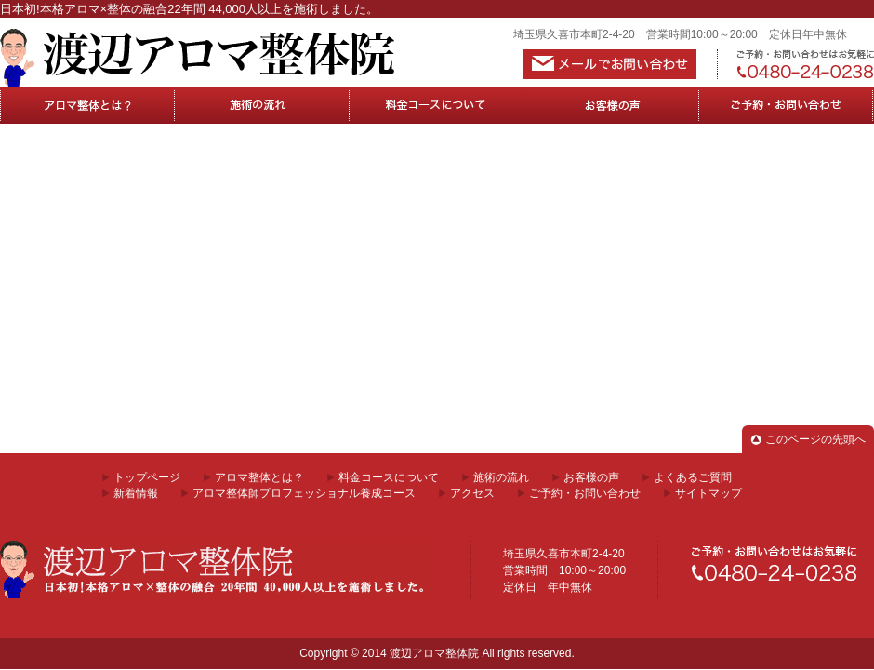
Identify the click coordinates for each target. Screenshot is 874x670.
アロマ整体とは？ (87, 105)
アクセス (472, 493)
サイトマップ (708, 493)
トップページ (146, 477)
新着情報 (135, 493)
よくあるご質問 (693, 477)
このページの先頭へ (815, 439)
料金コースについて (437, 105)
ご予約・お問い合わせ (585, 493)
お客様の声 (611, 105)
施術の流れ (262, 105)
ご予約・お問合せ (786, 105)
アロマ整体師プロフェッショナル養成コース (304, 493)
